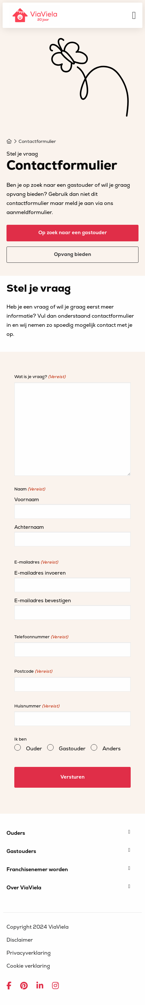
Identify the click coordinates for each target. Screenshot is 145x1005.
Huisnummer (36, 706)
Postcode (33, 671)
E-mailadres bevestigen (42, 601)
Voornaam (26, 500)
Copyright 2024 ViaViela (38, 927)
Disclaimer (20, 940)
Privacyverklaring (29, 953)
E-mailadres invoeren (40, 573)
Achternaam (29, 527)
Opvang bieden (72, 254)
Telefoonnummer (41, 637)
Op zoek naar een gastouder (72, 233)
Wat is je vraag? (39, 377)
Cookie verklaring (28, 966)
